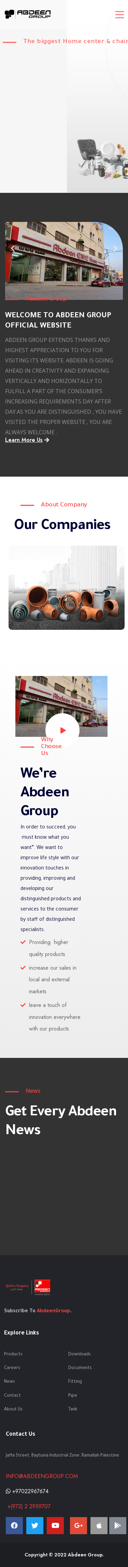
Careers (12, 1368)
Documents (80, 1368)
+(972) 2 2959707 (28, 1506)
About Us (13, 1409)
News (9, 1382)
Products (13, 1354)
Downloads (79, 1354)
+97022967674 (27, 1491)
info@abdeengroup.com (42, 1476)
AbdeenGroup (53, 1311)
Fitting (75, 1382)
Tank (72, 1409)
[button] (55, 277)
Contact (12, 1396)
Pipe (72, 1396)
